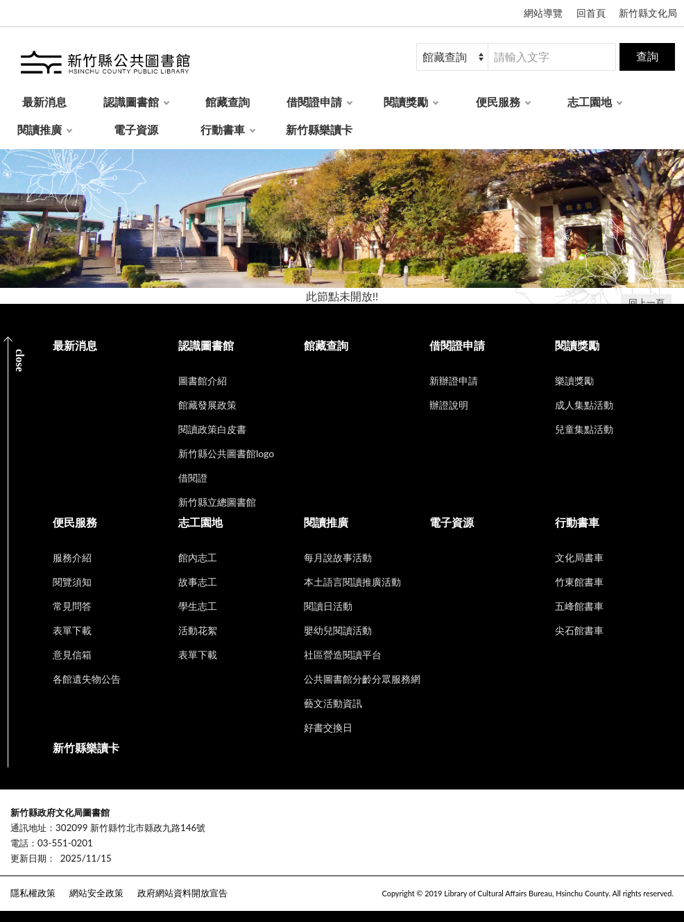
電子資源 (136, 129)
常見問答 (72, 606)
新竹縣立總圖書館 (217, 502)
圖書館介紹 (202, 380)
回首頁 (591, 13)
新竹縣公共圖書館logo (226, 453)
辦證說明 (448, 405)
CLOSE (20, 360)
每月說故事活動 (338, 557)
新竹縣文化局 (648, 13)
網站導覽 (543, 13)
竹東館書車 (579, 582)
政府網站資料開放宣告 (182, 892)
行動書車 (222, 129)
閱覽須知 (72, 582)
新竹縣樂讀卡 (319, 129)
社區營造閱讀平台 (343, 654)
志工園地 (589, 101)
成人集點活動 (584, 405)
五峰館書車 (579, 606)
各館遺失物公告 (87, 679)
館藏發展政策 (207, 405)
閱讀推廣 (39, 129)
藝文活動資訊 (333, 703)
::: (7, 801)
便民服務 (498, 101)
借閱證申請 (314, 101)
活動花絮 (197, 630)
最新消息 (44, 101)
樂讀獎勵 (574, 380)
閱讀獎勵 (406, 101)
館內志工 (197, 557)
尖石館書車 (579, 630)
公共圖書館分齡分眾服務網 (362, 679)
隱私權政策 (32, 892)
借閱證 (192, 478)
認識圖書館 (131, 101)
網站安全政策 (96, 892)
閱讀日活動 (328, 606)
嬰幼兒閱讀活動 (338, 630)
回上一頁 (647, 302)
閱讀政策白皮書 (212, 429)
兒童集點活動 (584, 429)
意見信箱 (72, 654)
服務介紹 (72, 557)
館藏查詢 (227, 101)
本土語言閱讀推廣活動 (352, 582)
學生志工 (197, 606)
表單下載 (72, 630)
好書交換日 (328, 727)
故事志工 (197, 582)
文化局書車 (579, 557)
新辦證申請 (453, 380)
